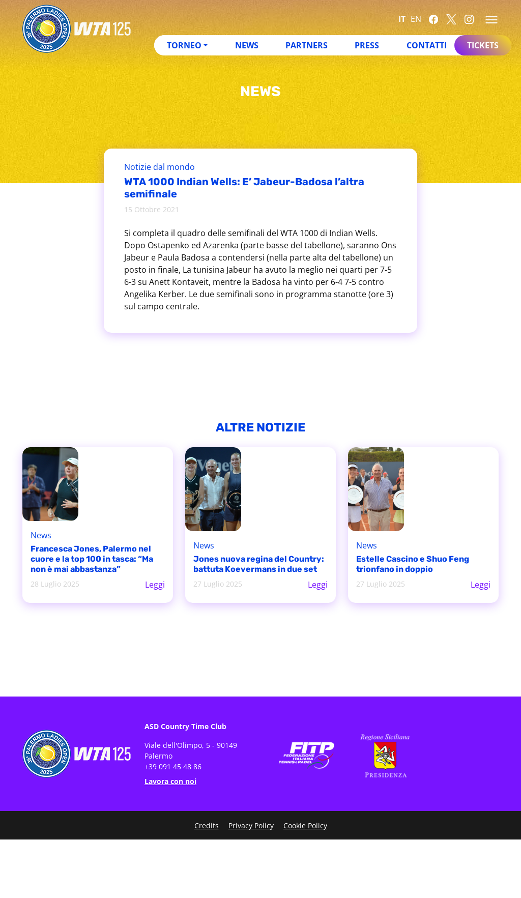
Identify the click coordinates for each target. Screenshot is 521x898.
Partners (306, 45)
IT (402, 18)
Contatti (427, 45)
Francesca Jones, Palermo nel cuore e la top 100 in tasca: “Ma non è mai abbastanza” (92, 559)
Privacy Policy (251, 825)
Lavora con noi (170, 781)
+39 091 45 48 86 (172, 766)
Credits (206, 825)
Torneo (184, 45)
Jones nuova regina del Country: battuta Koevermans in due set (258, 564)
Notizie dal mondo (159, 166)
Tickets (483, 45)
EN (416, 18)
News (246, 45)
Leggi (155, 584)
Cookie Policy (305, 825)
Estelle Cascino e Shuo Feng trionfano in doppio (412, 564)
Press (367, 45)
